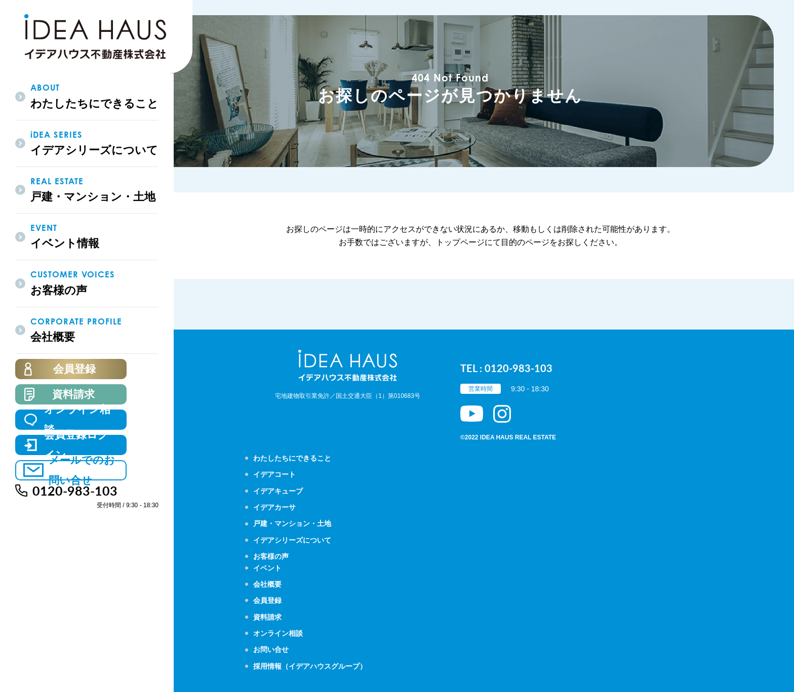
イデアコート (274, 474)
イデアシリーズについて (292, 540)
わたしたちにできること (292, 458)
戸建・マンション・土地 (292, 523)
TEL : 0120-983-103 (506, 368)
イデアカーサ (274, 507)
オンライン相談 (278, 633)
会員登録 (267, 600)
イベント (267, 568)
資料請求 (267, 617)
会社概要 (267, 584)
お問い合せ (271, 649)
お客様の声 (271, 556)
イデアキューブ (278, 491)
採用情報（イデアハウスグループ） (310, 666)
